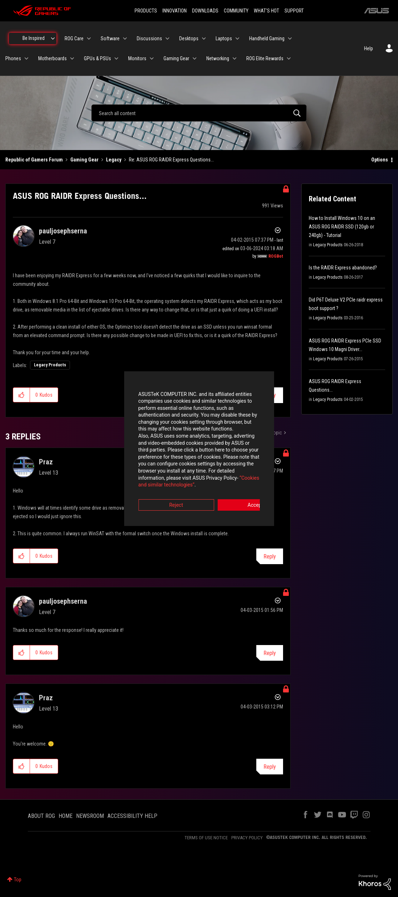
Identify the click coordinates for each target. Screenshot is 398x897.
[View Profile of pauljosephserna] (63, 231)
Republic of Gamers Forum (34, 160)
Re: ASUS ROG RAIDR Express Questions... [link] (171, 160)
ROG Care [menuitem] (74, 38)
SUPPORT (294, 11)
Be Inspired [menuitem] (33, 38)
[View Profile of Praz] (46, 462)
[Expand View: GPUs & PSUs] (116, 58)
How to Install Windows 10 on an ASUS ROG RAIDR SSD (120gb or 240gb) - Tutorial (342, 226)
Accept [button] (239, 488)
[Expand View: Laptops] (237, 38)
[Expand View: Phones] (26, 58)
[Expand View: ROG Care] (88, 38)
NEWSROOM (90, 816)
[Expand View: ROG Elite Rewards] (288, 58)
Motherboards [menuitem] (52, 58)
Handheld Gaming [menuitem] (266, 38)
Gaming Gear (84, 160)
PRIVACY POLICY (247, 837)
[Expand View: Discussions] (167, 38)
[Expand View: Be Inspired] (52, 38)
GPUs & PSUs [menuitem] (97, 58)
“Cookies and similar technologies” (152, 468)
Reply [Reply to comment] (269, 556)
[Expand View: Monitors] (151, 58)
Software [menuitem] (110, 38)
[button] (21, 395)
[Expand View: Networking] (234, 58)
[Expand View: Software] (125, 38)
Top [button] (17, 879)
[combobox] (199, 113)
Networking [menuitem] (217, 58)
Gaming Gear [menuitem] (176, 58)
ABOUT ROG (41, 816)
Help (368, 48)
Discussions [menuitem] (149, 38)
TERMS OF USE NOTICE (206, 837)
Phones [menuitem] (13, 58)
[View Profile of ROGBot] (275, 256)
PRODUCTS (146, 11)
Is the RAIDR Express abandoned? (343, 267)
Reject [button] (159, 488)
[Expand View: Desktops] (203, 38)
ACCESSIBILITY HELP (132, 816)
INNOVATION (174, 11)
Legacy (113, 160)
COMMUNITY (236, 11)
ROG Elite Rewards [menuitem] (264, 58)
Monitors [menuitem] (137, 58)
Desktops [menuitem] (188, 38)
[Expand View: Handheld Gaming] (289, 38)
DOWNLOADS (205, 11)
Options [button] (379, 160)
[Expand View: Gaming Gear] (194, 58)
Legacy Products (50, 364)
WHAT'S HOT (266, 11)
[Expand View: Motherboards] (72, 58)
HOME (65, 816)
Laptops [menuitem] (224, 38)
